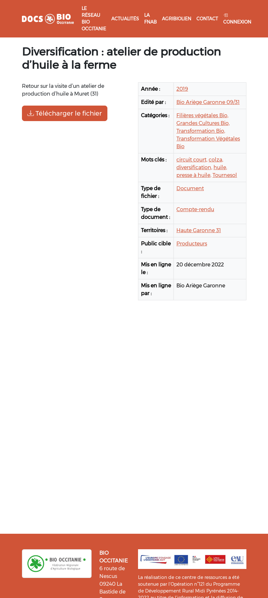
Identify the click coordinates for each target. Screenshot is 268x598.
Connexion (237, 18)
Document (190, 188)
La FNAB (150, 18)
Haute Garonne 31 (198, 230)
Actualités (125, 19)
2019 (182, 89)
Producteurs (191, 244)
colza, (216, 160)
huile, (220, 167)
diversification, (194, 167)
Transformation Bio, (200, 131)
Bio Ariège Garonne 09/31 (208, 102)
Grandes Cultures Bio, (203, 123)
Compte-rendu (195, 209)
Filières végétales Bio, (202, 115)
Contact (207, 19)
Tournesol (225, 175)
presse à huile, (193, 175)
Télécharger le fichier (64, 113)
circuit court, (191, 160)
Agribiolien (176, 19)
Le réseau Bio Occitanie (94, 18)
